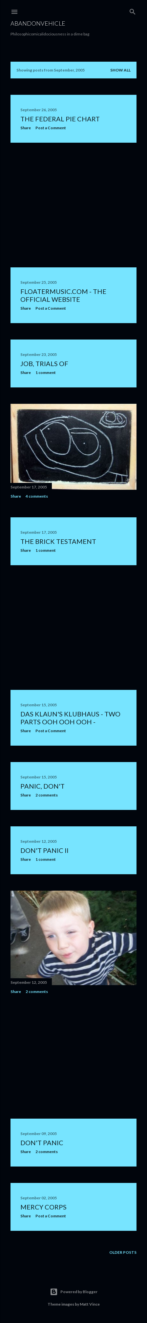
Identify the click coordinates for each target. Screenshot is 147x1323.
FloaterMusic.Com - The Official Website (63, 295)
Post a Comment (50, 127)
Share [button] (25, 127)
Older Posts (122, 1252)
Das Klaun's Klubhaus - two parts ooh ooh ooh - (70, 718)
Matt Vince (90, 1304)
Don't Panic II (44, 850)
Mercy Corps (43, 1207)
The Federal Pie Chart (60, 119)
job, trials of (44, 363)
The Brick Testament (58, 541)
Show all (120, 70)
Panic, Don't (42, 786)
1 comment (45, 372)
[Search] (132, 10)
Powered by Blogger (73, 1292)
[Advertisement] (73, 205)
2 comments (46, 795)
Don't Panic (41, 1143)
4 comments (37, 496)
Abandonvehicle (37, 23)
